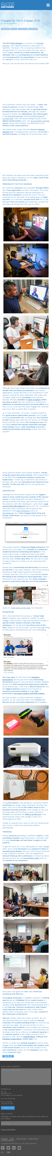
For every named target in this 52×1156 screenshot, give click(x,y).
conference (23, 29)
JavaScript (33, 29)
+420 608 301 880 (7, 1104)
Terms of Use (21, 1139)
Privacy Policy (33, 1139)
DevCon (14, 29)
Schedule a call (7, 1108)
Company (4, 1139)
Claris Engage (16, 43)
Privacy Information (8, 1129)
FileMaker (5, 29)
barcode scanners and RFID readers (29, 693)
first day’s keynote (15, 116)
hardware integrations (12, 1039)
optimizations (29, 1037)
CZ (2, 1152)
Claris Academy (34, 400)
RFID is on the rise (33, 814)
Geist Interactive (23, 511)
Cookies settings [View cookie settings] (7, 1140)
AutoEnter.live (8, 513)
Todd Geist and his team (21, 608)
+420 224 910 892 (9, 1099)
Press (12, 1139)
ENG (8, 1152)
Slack (32, 547)
